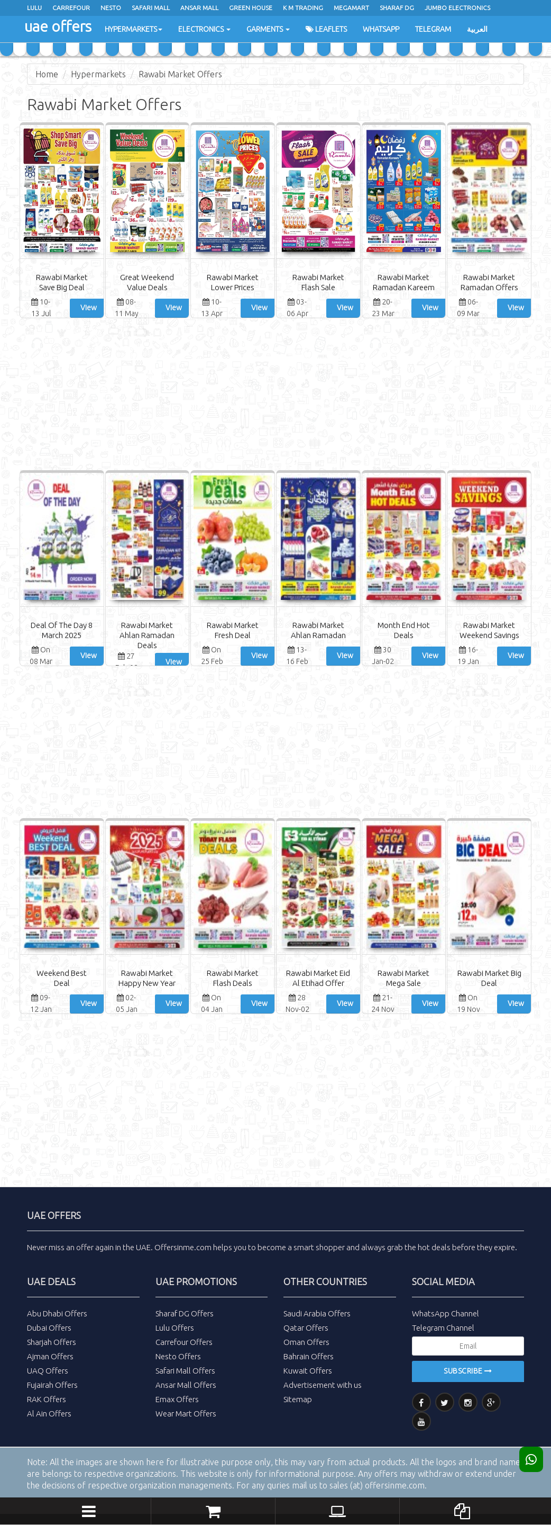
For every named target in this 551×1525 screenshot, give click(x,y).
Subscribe (468, 1371)
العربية (477, 29)
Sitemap (297, 1399)
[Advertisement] (275, 395)
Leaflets (326, 29)
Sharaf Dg (397, 7)
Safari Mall (151, 7)
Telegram (433, 29)
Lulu (34, 7)
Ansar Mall (199, 7)
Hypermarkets (133, 29)
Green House (250, 7)
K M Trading (303, 7)
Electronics (204, 29)
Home (46, 74)
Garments (268, 29)
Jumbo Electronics (457, 7)
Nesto (110, 7)
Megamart (351, 7)
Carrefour (71, 7)
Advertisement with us (322, 1384)
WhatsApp (381, 29)
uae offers (57, 26)
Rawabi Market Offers (180, 74)
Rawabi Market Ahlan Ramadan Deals (147, 635)
